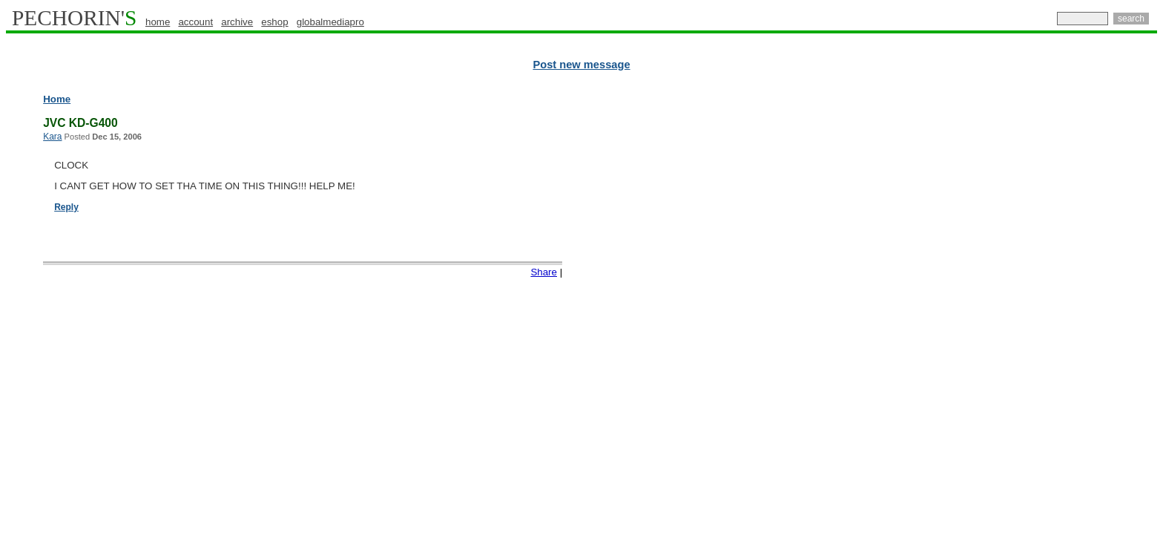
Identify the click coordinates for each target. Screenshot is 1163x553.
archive (237, 21)
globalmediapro (330, 21)
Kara (52, 136)
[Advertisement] (1092, 319)
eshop (274, 21)
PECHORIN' (74, 18)
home (157, 21)
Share (543, 272)
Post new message (581, 65)
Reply (66, 207)
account (195, 21)
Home (56, 99)
